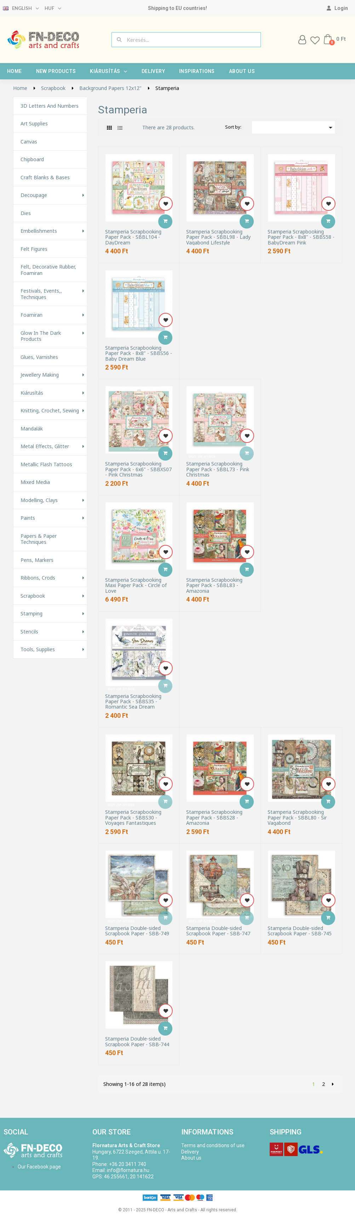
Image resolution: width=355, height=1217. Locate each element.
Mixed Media (35, 482)
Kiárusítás (108, 71)
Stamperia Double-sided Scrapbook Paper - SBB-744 (137, 1041)
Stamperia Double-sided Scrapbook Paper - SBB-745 (300, 930)
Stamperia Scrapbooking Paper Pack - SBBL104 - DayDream (133, 237)
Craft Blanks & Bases (45, 177)
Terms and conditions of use (213, 1145)
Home (14, 71)
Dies (26, 213)
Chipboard (32, 159)
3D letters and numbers (50, 106)
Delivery (153, 71)
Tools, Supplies (38, 649)
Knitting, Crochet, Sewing (50, 410)
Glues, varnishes (39, 357)
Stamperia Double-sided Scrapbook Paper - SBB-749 (137, 930)
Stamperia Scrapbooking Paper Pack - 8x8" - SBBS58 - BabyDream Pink (301, 237)
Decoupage (34, 195)
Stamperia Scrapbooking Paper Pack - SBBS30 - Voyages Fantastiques (133, 817)
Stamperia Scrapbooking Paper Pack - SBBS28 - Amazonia (214, 817)
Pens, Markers (37, 560)
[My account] (337, 8)
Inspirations (197, 71)
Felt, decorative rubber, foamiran (48, 270)
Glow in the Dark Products (41, 336)
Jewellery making (40, 375)
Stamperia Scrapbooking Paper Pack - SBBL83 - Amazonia (214, 585)
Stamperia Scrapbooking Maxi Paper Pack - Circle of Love (136, 585)
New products (56, 71)
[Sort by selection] (293, 127)
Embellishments (39, 231)
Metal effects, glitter (45, 446)
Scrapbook (33, 596)
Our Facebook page (39, 1167)
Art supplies (34, 123)
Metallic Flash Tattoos (46, 464)
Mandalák (32, 429)
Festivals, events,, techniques (41, 294)
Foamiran (31, 315)
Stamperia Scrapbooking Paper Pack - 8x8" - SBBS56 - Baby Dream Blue (138, 353)
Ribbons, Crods (38, 578)
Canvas (29, 142)
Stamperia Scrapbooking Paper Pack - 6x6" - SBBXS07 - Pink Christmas (138, 469)
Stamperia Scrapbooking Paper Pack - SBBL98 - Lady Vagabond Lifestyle (218, 237)
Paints (28, 518)
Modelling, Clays (39, 500)
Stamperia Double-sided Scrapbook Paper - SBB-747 (218, 930)
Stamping (31, 613)
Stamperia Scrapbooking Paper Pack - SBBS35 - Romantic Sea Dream (133, 701)
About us (242, 71)
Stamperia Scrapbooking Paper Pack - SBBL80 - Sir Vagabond (297, 817)
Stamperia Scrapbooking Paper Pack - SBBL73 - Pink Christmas (217, 469)
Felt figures (34, 249)
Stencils (29, 632)
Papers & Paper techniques (39, 539)
